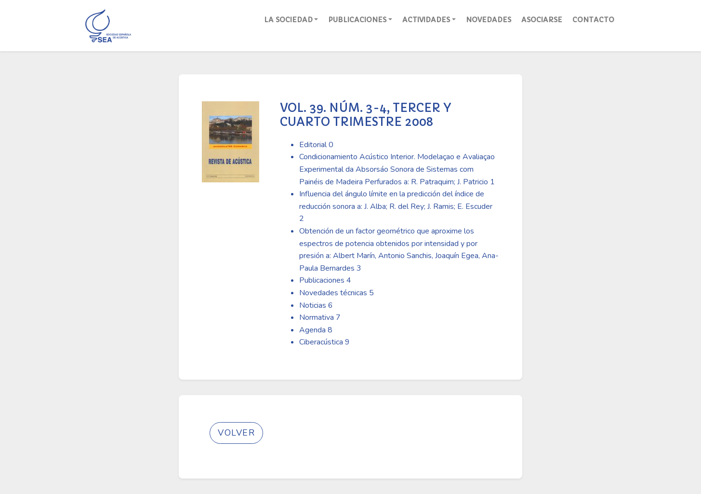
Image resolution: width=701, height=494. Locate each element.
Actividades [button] (426, 19)
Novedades (488, 19)
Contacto (593, 19)
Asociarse (541, 19)
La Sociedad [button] (288, 19)
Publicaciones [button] (357, 19)
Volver (236, 433)
